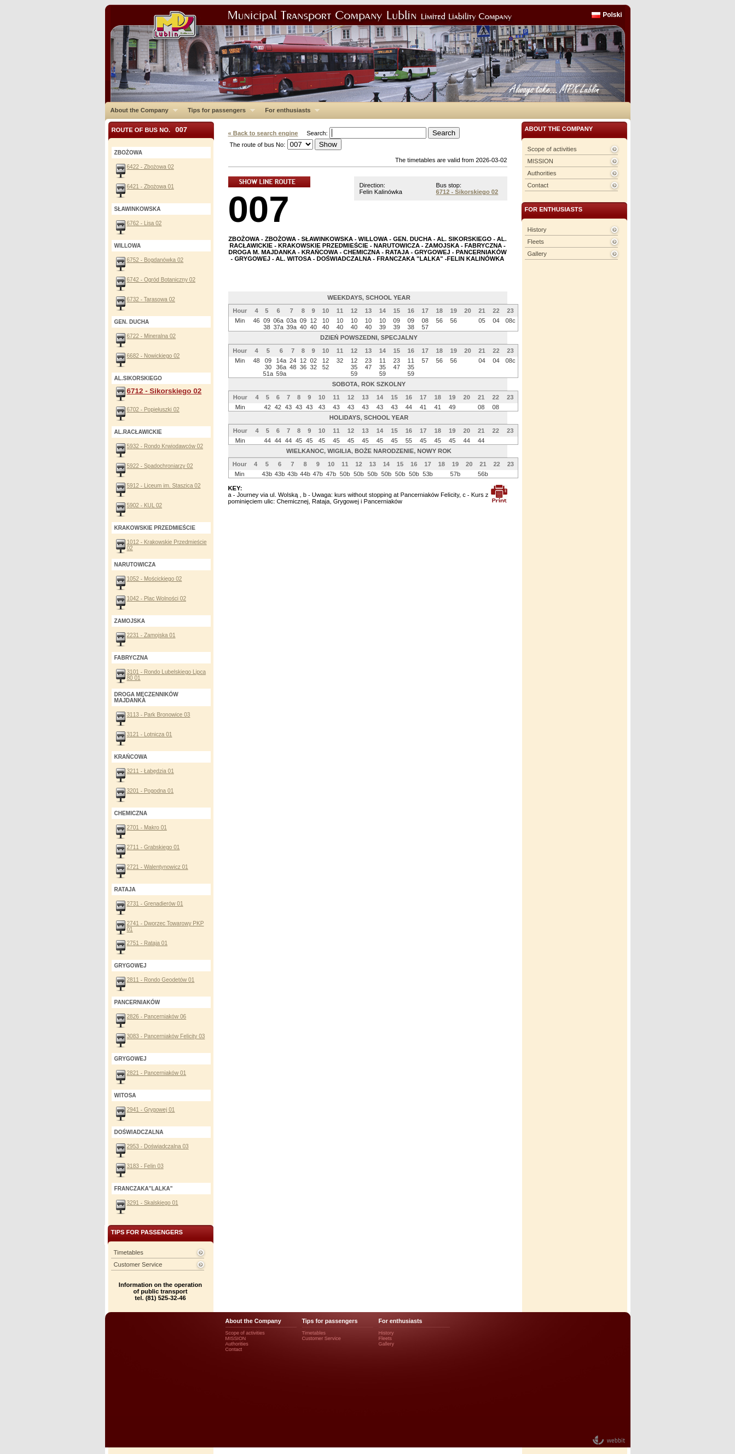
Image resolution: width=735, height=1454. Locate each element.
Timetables (128, 1252)
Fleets (536, 241)
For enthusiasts (289, 110)
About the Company (141, 110)
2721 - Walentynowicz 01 (157, 867)
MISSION (540, 161)
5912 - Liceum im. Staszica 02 (164, 486)
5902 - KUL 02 (145, 505)
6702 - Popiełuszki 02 (153, 410)
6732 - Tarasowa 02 (151, 299)
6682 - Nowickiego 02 (153, 356)
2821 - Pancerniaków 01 (157, 1073)
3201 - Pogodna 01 (150, 791)
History (537, 229)
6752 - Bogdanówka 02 (155, 260)
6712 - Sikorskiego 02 (467, 191)
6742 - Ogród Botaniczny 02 (161, 280)
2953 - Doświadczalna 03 (158, 1146)
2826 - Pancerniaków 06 (157, 1017)
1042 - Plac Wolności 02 (157, 599)
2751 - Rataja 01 (147, 943)
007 (259, 209)
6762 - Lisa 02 (144, 223)
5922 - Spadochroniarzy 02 (160, 466)
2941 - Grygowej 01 (151, 1110)
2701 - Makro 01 (147, 828)
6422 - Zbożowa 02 (150, 167)
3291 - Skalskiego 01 (152, 1203)
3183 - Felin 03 (145, 1166)
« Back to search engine (263, 133)
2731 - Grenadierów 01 (155, 904)
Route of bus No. (150, 129)
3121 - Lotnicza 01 (149, 734)
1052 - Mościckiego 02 (154, 579)
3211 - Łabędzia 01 (150, 771)
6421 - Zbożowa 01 (150, 187)
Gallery (537, 253)
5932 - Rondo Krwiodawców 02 (165, 446)
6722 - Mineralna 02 (151, 336)
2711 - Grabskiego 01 (153, 847)
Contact (538, 185)
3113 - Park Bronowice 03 (158, 715)
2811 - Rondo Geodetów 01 (161, 980)
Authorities (542, 173)
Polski (612, 15)
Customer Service (138, 1264)
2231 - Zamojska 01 (151, 635)
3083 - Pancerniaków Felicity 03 (166, 1036)
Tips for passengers (218, 110)
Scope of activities (552, 149)
